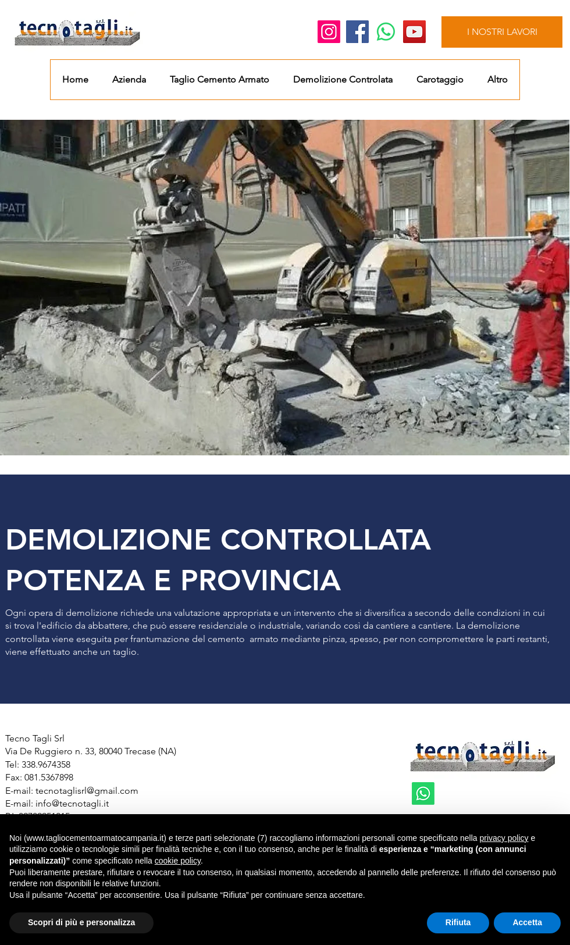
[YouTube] (414, 31)
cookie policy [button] (178, 860)
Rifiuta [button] (458, 922)
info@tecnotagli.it (72, 803)
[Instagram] (329, 31)
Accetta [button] (527, 922)
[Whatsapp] (386, 31)
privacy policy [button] (503, 838)
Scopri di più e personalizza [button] (81, 922)
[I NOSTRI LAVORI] (501, 32)
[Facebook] (357, 31)
